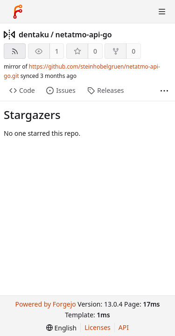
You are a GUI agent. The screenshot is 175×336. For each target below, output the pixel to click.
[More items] (164, 91)
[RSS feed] (15, 51)
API (124, 327)
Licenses (97, 327)
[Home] (18, 11)
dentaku (34, 34)
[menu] (61, 327)
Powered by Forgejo (45, 304)
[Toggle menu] (162, 11)
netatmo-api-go (83, 34)
